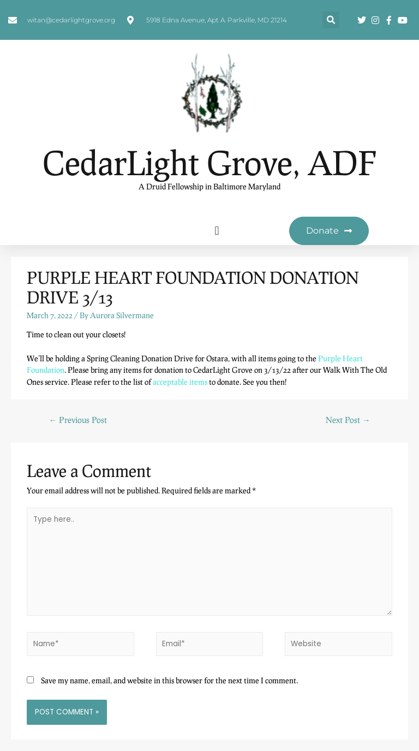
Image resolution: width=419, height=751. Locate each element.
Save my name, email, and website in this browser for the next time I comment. (169, 680)
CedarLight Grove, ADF (209, 162)
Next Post (348, 420)
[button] (330, 19)
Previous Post (78, 420)
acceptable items (180, 381)
